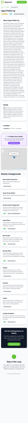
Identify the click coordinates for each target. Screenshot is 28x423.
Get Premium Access (14, 143)
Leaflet (13, 168)
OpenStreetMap (19, 168)
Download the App (14, 344)
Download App (21, 2)
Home (2, 7)
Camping (7, 7)
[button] (14, 157)
